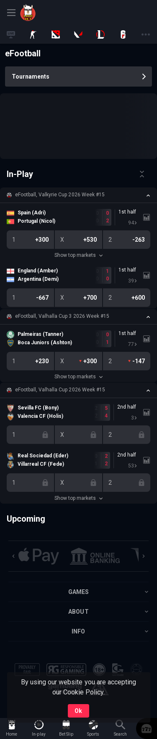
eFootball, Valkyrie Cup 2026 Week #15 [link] (60, 195)
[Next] (144, 556)
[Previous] (13, 556)
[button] (78, 195)
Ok (78, 710)
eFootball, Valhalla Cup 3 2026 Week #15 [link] (62, 316)
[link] (39, 12)
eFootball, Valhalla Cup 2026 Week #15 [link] (60, 390)
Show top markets (78, 255)
